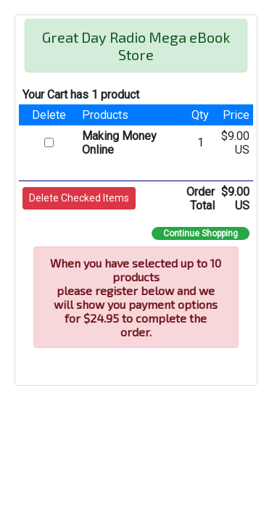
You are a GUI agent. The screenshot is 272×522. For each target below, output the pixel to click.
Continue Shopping (200, 233)
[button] (79, 198)
